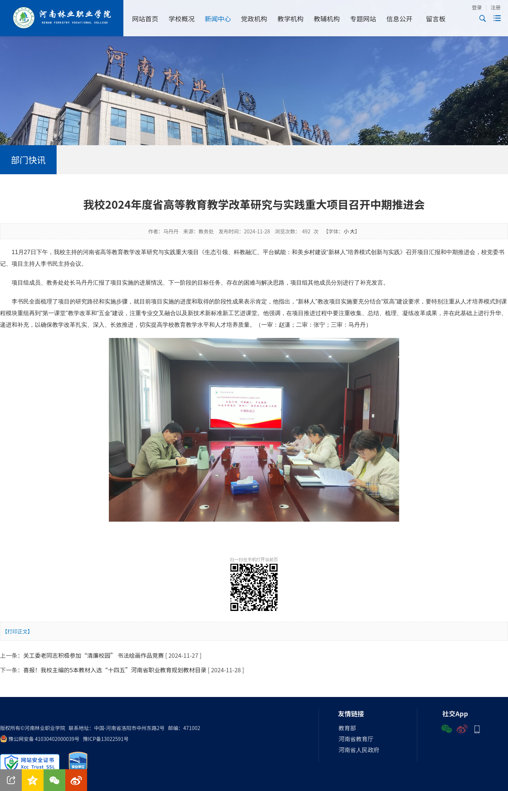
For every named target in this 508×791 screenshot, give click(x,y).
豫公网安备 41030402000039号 (39, 738)
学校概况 (181, 18)
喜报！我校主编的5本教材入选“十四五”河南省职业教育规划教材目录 (114, 669)
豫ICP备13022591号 (105, 738)
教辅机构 (327, 18)
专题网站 (363, 18)
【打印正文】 (17, 631)
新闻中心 (218, 18)
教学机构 (290, 18)
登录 (477, 7)
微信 (446, 728)
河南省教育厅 (356, 738)
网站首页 (145, 18)
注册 (496, 7)
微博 (462, 728)
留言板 (436, 18)
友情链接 (351, 713)
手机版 (477, 728)
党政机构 (254, 18)
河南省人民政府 (359, 749)
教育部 (347, 727)
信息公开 (399, 18)
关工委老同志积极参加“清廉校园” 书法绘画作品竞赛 (93, 655)
